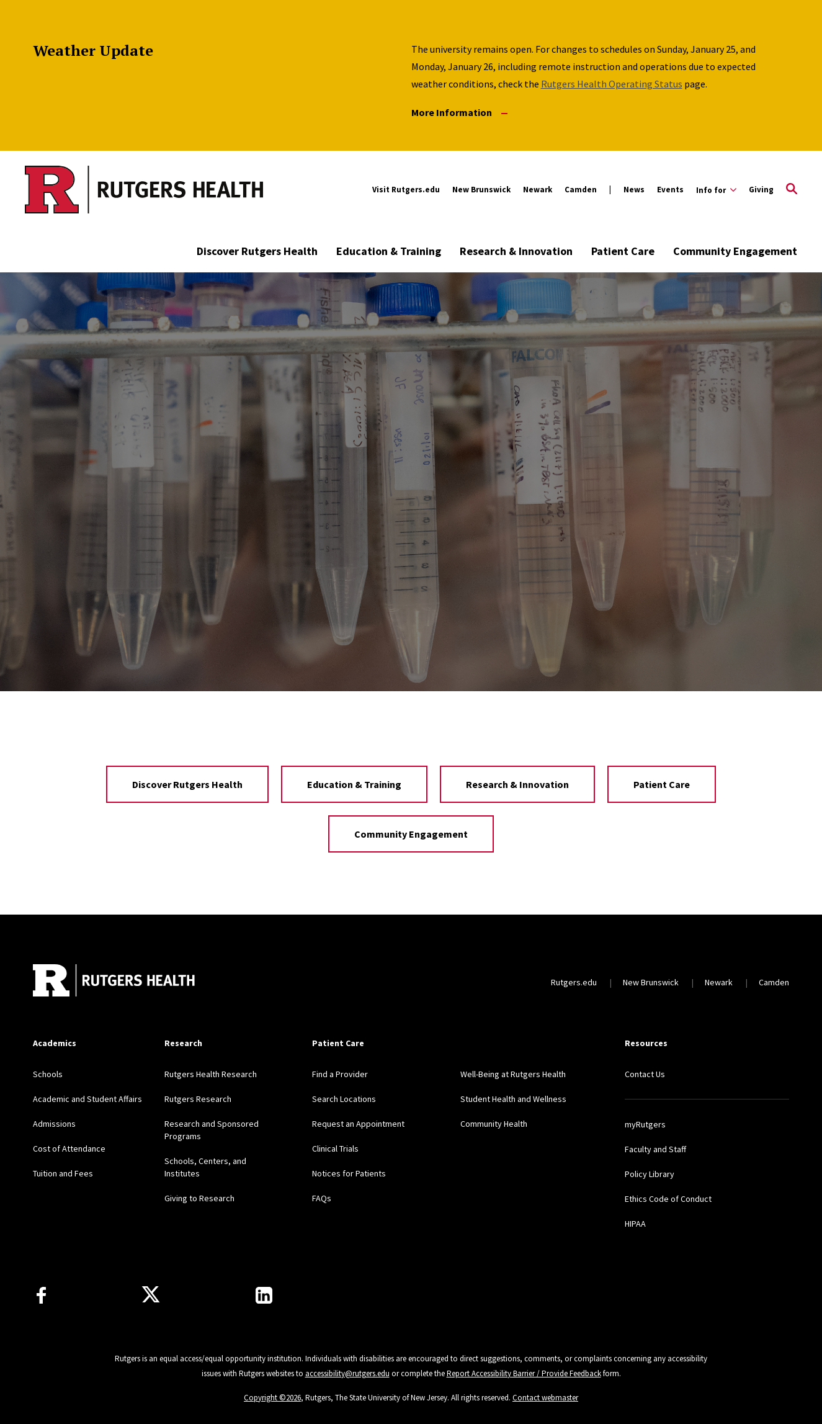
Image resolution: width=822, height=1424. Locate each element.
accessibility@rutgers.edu (347, 1373)
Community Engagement (735, 251)
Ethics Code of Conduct (668, 1198)
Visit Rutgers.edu (406, 189)
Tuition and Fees (63, 1173)
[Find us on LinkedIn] (264, 1295)
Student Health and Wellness (513, 1098)
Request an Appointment (358, 1123)
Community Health (493, 1123)
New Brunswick (481, 189)
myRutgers (645, 1124)
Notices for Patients (349, 1173)
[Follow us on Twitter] (151, 1294)
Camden (581, 189)
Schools (48, 1074)
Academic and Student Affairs (87, 1098)
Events (670, 189)
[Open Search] (791, 189)
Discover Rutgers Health (257, 251)
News (634, 189)
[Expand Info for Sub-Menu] (716, 190)
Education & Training (388, 251)
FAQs (321, 1198)
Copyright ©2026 (272, 1397)
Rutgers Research (197, 1098)
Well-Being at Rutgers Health (513, 1074)
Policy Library (649, 1174)
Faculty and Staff (655, 1149)
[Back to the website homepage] (94, 189)
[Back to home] (115, 982)
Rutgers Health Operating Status (611, 84)
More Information (459, 113)
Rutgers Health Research (210, 1074)
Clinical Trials (335, 1148)
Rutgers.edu (574, 982)
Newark (537, 189)
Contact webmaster (545, 1397)
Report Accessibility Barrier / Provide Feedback (524, 1373)
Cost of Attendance (69, 1148)
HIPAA (635, 1223)
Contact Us (645, 1074)
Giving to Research (199, 1198)
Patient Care (622, 251)
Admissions (54, 1123)
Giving (761, 189)
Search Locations (344, 1098)
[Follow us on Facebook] (41, 1295)
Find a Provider (340, 1074)
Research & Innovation (516, 251)
